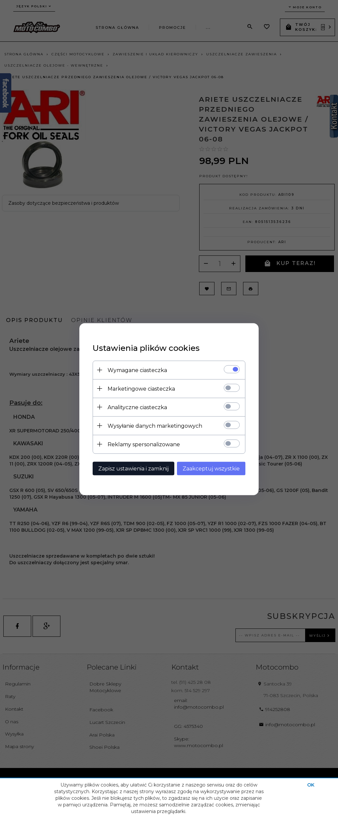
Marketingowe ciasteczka (141, 388)
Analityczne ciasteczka (137, 407)
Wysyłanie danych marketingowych (155, 425)
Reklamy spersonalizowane (144, 444)
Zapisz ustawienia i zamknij (133, 468)
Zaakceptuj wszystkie (211, 468)
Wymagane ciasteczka (137, 370)
